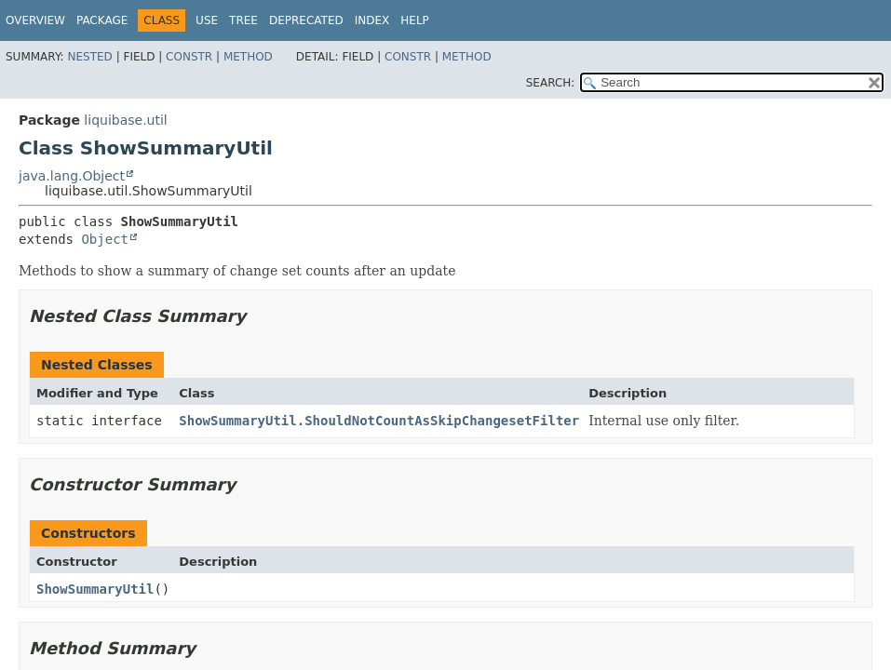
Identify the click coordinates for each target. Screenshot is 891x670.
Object (104, 239)
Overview (35, 20)
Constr (189, 56)
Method (248, 56)
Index (372, 20)
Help (414, 20)
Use (207, 20)
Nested (89, 56)
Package (102, 20)
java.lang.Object (72, 175)
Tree (243, 20)
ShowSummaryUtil (95, 589)
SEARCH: (550, 82)
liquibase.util (125, 120)
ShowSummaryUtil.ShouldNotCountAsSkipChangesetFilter (379, 420)
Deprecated (306, 20)
